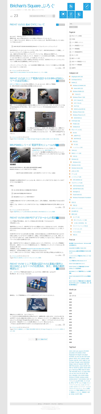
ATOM (84, 353)
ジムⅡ (82, 384)
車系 (75, 234)
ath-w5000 (72, 353)
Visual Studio (77, 194)
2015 (70, 325)
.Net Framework (78, 185)
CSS (75, 156)
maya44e (81, 364)
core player (85, 354)
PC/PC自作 (76, 121)
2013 (70, 330)
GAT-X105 (87, 356)
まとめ (71, 390)
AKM (19, 72)
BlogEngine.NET (77, 76)
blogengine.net (73, 354)
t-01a (79, 375)
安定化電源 (21, 139)
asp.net (81, 351)
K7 (17, 72)
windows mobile (84, 377)
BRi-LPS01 (56, 139)
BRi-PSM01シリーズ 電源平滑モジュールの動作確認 (37, 145)
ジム (79, 384)
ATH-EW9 (86, 351)
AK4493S (23, 72)
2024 (70, 299)
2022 (70, 305)
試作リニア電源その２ (16, 84)
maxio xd (75, 364)
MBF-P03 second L (74, 366)
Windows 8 (76, 162)
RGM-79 (84, 369)
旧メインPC (75, 55)
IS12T (76, 106)
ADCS (70, 351)
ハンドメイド (55, 329)
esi (75, 356)
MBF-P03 (86, 364)
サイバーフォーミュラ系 (80, 226)
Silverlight (76, 191)
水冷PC (77, 394)
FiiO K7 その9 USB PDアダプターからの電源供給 (35, 217)
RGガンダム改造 (82, 371)
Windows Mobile (78, 91)
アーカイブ (47, 404)
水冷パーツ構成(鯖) (77, 64)
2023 (70, 302)
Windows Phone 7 (79, 97)
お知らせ (75, 171)
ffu (80, 356)
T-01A (77, 94)
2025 (80, 294)
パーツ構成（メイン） (78, 42)
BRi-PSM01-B (27, 211)
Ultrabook (76, 126)
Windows (75, 159)
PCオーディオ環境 (77, 36)
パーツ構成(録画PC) (77, 52)
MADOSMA (78, 118)
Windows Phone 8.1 (79, 115)
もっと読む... (58, 68)
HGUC (75, 358)
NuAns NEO (78, 88)
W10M (83, 375)
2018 (70, 316)
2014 (70, 328)
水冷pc (73, 394)
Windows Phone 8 (78, 112)
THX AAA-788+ (30, 72)
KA (41, 139)
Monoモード (37, 72)
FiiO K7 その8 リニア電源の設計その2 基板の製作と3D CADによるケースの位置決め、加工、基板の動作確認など (37, 266)
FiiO (15, 72)
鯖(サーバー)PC (76, 58)
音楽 (74, 202)
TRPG (74, 150)
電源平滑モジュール (19, 211)
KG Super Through (35, 139)
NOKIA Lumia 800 (79, 109)
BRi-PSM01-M (42, 211)
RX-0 (75, 373)
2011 (70, 336)
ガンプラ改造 (82, 383)
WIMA (86, 375)
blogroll (79, 354)
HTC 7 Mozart (78, 100)
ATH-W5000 (78, 353)
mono (81, 366)
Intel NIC (76, 360)
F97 (78, 356)
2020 (70, 310)
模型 (74, 214)
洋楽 (75, 205)
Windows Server (77, 168)
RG (80, 370)
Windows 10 (76, 165)
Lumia (81, 362)
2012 (70, 333)
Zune (88, 379)
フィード (53, 404)
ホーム (40, 404)
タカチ (51, 139)
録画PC (74, 68)
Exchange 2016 (77, 79)
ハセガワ (75, 386)
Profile (73, 39)
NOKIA (81, 367)
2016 (70, 322)
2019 (70, 313)
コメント (61, 24)
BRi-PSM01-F (35, 211)
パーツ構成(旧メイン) (77, 45)
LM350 (43, 139)
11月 (73, 295)
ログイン (60, 404)
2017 (70, 319)
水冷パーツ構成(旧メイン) (79, 61)
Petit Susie (75, 369)
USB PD (20, 257)
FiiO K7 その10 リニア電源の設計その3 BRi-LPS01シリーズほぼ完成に (37, 79)
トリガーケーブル (27, 257)
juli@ (84, 360)
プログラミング (77, 182)
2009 (70, 342)
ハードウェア (76, 177)
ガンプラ (76, 217)
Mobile (74, 82)
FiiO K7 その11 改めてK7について (27, 24)
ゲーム (74, 174)
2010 (70, 339)
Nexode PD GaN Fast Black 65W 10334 (37, 248)
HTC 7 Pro (77, 103)
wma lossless (82, 379)
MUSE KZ (38, 329)
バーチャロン (77, 229)
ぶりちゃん (14, 70)
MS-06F (85, 366)
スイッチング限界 (50, 211)
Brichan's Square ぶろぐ (32, 5)
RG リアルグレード (80, 220)
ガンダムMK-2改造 (78, 381)
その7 (15, 272)
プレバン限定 (86, 388)
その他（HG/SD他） (80, 223)
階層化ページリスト (76, 392)
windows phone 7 (73, 379)
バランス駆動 (44, 72)
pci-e (70, 369)
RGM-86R (74, 371)
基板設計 (20, 329)
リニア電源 (27, 139)
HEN (14, 331)
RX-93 (83, 373)
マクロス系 (77, 232)
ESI (75, 132)
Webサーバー (76, 153)
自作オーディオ (77, 208)
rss (72, 373)
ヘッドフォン (77, 147)
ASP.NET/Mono (78, 188)
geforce (71, 358)
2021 (70, 308)
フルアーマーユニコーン (75, 388)
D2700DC (71, 356)
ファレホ (88, 386)
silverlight (74, 375)
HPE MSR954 (77, 180)
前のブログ (44, 339)
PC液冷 (76, 123)
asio (77, 351)
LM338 (47, 139)
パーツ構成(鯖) (76, 48)
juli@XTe (77, 135)
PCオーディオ (77, 129)
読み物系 (75, 211)
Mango (71, 364)
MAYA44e (77, 138)
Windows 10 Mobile (79, 85)
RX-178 (79, 373)
